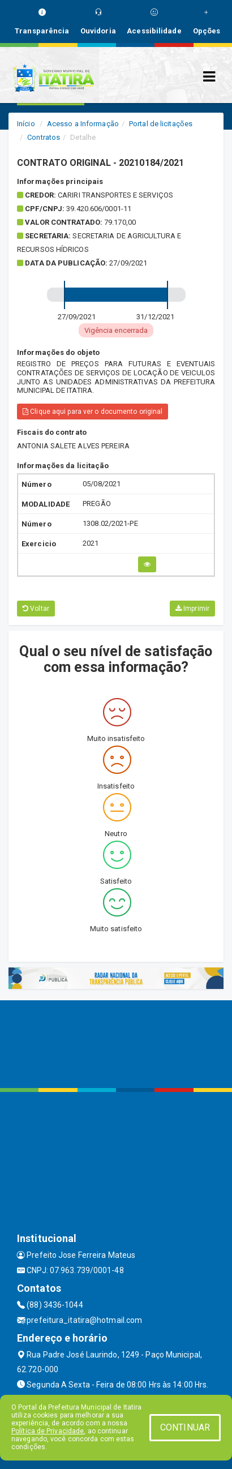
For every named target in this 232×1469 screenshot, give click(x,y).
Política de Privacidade (47, 1431)
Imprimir (192, 609)
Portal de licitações (160, 123)
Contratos (43, 137)
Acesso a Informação (83, 123)
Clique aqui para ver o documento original (92, 412)
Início (26, 123)
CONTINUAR (185, 1427)
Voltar (36, 609)
